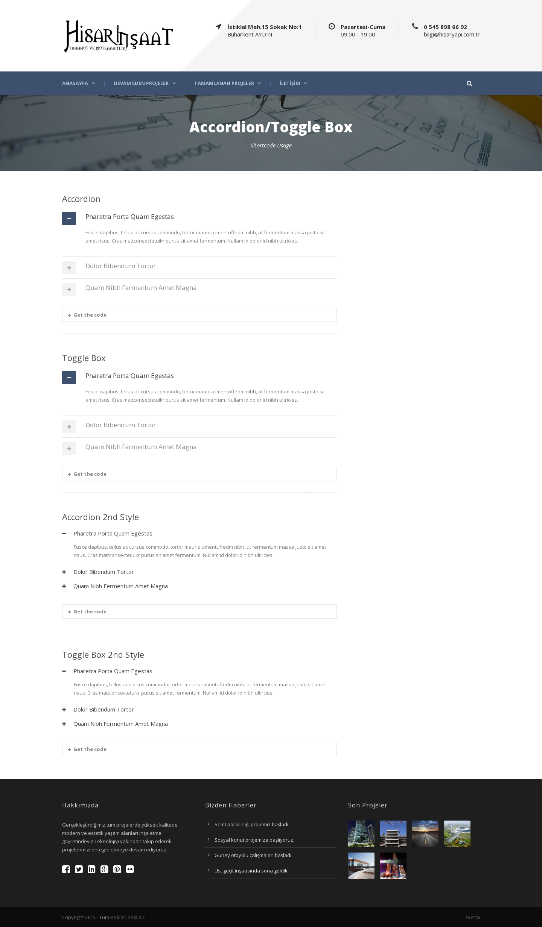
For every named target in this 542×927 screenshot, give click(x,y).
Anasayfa (75, 83)
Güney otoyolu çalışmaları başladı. (253, 855)
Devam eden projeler (141, 83)
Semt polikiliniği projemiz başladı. (252, 824)
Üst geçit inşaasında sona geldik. (252, 870)
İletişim (290, 83)
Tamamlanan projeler (224, 83)
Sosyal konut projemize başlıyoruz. (254, 839)
